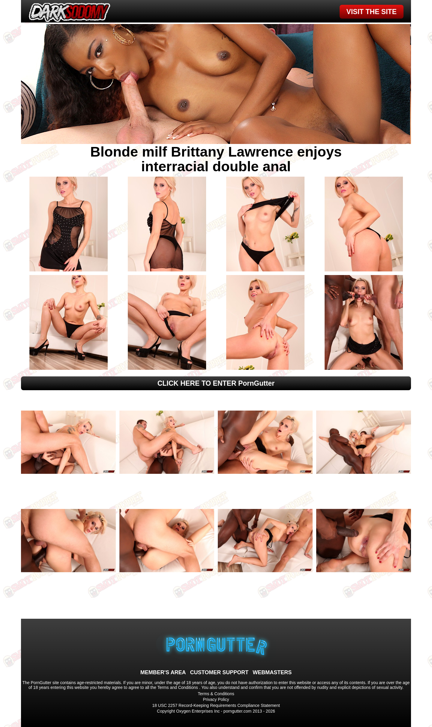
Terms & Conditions (216, 693)
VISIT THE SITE (371, 12)
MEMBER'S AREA (163, 672)
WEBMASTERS (272, 672)
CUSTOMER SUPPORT (219, 672)
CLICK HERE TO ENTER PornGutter (216, 383)
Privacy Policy (216, 699)
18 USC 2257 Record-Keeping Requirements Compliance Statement (216, 705)
